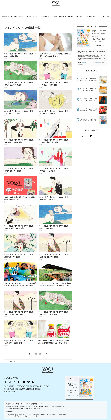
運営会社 (64, 415)
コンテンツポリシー (55, 415)
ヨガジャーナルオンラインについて (78, 415)
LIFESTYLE (80, 17)
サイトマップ (93, 415)
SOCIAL (36, 17)
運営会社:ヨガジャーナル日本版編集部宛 (91, 62)
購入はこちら (100, 45)
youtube (49, 373)
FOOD (54, 17)
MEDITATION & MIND (22, 17)
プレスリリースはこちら (21, 415)
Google (104, 136)
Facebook (79, 136)
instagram (87, 136)
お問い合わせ (9, 415)
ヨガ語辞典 (101, 415)
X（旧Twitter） (35, 373)
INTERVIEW (45, 17)
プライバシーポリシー (42, 415)
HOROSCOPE (92, 17)
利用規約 (31, 415)
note (91, 136)
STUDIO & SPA (104, 17)
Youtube (96, 136)
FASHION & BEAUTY (66, 17)
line (100, 136)
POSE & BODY (7, 17)
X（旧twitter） (82, 136)
